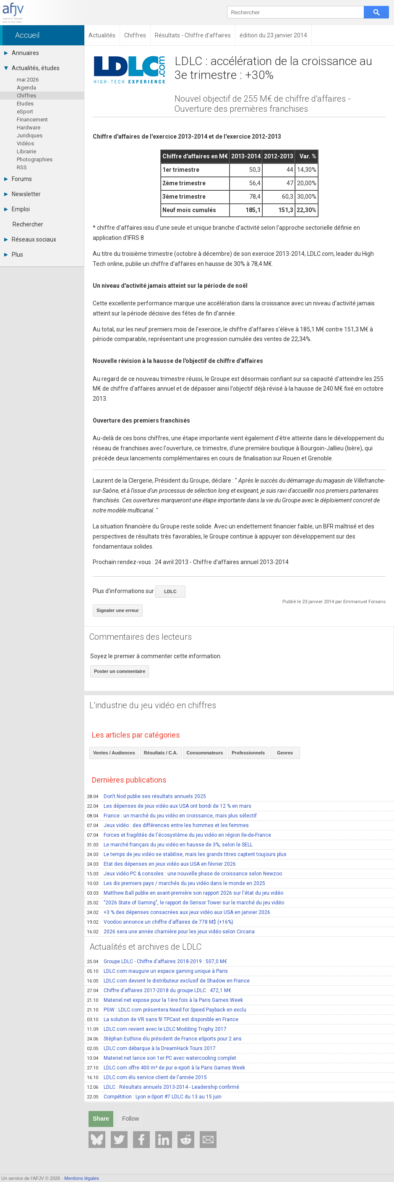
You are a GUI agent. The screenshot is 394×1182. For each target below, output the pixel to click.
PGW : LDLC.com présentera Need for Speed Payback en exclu (166, 1010)
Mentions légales (81, 1178)
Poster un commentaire (119, 671)
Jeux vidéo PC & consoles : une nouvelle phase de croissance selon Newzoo (184, 874)
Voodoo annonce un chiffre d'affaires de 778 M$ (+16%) (160, 922)
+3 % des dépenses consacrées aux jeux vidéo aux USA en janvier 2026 (178, 912)
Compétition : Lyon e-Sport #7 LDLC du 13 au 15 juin (154, 1097)
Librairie (26, 151)
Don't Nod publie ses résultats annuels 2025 (146, 796)
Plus (13, 254)
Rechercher (28, 224)
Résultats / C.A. (161, 752)
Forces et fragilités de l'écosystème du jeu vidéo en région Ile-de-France (179, 835)
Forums (18, 179)
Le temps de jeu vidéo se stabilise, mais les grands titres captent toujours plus (187, 854)
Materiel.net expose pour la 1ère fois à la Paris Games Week (165, 1000)
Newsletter (22, 194)
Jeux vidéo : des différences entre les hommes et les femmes (168, 825)
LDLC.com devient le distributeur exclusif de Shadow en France (168, 981)
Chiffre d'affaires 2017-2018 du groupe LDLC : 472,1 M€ (159, 990)
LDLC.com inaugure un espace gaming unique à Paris (157, 971)
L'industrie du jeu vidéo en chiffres (152, 705)
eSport (25, 111)
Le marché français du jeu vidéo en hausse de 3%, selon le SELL (170, 845)
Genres (285, 752)
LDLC (170, 591)
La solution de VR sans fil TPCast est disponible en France (162, 1019)
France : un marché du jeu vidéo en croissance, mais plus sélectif (172, 816)
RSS (22, 167)
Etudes (25, 103)
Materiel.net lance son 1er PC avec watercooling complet (161, 1058)
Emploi (17, 209)
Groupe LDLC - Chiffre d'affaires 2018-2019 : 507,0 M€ (157, 961)
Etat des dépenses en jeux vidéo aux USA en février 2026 (161, 864)
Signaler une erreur (118, 610)
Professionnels (248, 752)
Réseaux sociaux (30, 239)
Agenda (26, 87)
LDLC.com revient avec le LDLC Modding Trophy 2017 (157, 1029)
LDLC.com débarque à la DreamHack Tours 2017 (151, 1048)
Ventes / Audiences (114, 752)
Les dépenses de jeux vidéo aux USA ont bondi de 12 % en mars (169, 806)
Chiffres (26, 95)
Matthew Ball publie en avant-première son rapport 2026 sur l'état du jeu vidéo (185, 893)
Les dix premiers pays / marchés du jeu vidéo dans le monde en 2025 (176, 883)
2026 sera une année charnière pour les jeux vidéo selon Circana (171, 932)
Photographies (34, 159)
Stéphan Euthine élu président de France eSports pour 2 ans (164, 1039)
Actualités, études (32, 68)
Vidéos (25, 143)
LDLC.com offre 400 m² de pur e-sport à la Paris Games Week (166, 1068)
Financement (32, 119)
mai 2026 (28, 79)
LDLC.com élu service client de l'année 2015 (147, 1077)
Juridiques (29, 135)
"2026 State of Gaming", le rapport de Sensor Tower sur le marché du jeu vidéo (185, 903)
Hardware (28, 127)
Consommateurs (205, 752)
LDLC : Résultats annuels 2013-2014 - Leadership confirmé (163, 1087)
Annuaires (21, 53)
